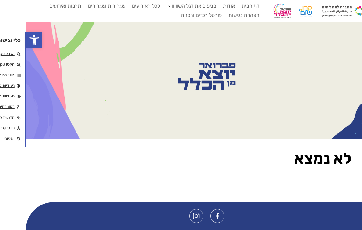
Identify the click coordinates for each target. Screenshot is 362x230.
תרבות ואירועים (39, 6)
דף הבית (225, 6)
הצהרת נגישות (218, 15)
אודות (203, 6)
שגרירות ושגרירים (80, 6)
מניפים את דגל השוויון (168, 6)
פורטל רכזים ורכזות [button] (175, 15)
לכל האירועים (120, 6)
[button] (8, 40)
